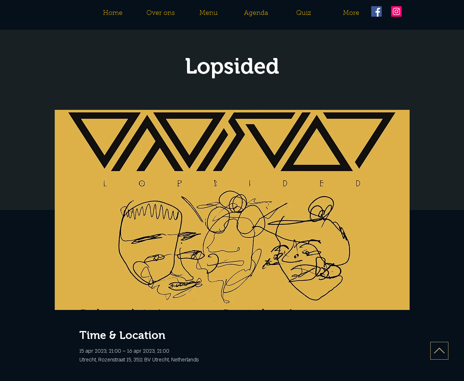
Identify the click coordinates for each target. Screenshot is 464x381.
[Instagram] (396, 11)
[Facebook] (376, 11)
